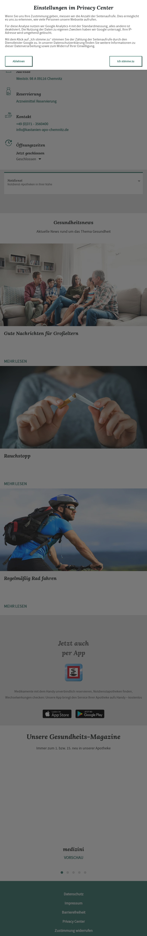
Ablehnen (19, 61)
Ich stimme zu (125, 61)
